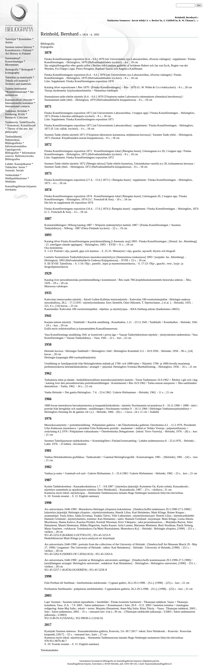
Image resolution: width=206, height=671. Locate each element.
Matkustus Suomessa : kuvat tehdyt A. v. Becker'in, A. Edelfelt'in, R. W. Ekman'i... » (152, 20)
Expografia (47, 46)
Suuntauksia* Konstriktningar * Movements (15, 61)
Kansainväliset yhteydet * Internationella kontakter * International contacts (20, 103)
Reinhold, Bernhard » (186, 17)
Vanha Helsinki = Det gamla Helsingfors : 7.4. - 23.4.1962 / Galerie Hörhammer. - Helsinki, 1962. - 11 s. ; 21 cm (108, 392)
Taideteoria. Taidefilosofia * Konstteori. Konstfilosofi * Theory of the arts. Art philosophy (20, 127)
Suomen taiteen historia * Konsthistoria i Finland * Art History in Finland (19, 50)
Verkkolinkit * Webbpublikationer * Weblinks (17, 178)
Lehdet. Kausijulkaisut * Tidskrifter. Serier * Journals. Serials (19, 167)
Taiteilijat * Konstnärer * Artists (19, 41)
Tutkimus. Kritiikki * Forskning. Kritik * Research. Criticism (17, 114)
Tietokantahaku (49, 650)
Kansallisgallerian (125, 661)
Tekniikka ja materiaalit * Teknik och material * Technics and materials (19, 80)
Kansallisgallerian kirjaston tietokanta (20, 188)
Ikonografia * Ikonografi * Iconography (20, 71)
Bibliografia (47, 43)
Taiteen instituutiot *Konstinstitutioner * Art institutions (19, 92)
